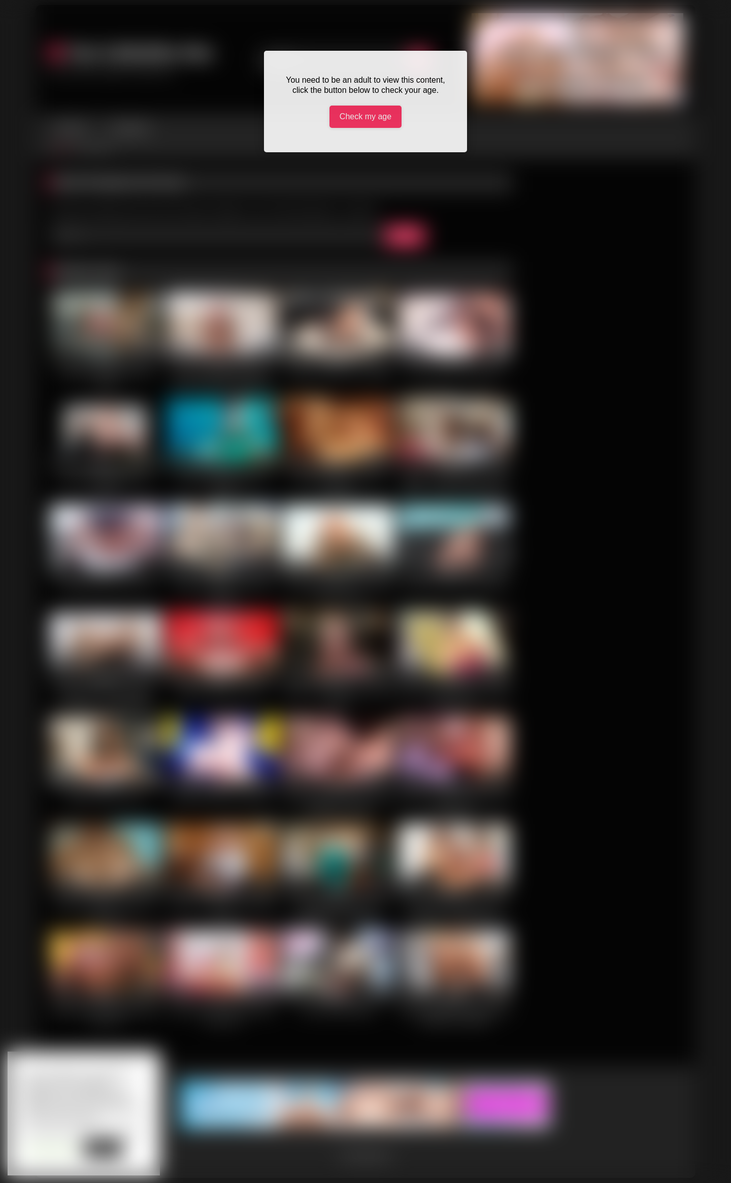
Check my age (365, 116)
